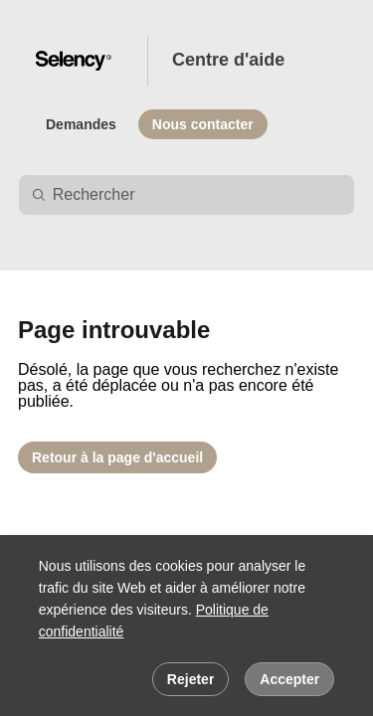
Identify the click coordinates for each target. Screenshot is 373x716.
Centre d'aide (228, 60)
